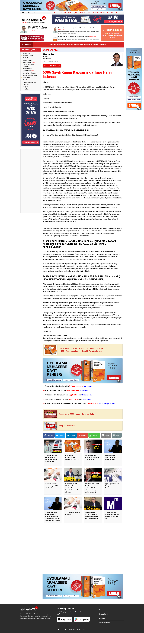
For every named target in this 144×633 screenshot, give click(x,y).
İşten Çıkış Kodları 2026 (29, 73)
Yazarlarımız (26, 89)
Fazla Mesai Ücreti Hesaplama (28, 65)
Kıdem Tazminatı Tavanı (30, 75)
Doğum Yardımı (27, 60)
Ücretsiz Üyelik (103, 614)
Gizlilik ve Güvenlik (104, 622)
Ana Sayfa (57, 13)
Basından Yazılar (28, 55)
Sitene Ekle (106, 13)
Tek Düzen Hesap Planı (29, 82)
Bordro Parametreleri (29, 58)
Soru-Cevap (26, 80)
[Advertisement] (30, 181)
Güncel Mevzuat (27, 68)
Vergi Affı (25, 87)
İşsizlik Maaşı (28, 71)
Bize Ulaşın (119, 13)
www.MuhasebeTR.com (58, 336)
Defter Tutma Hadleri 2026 (91, 13)
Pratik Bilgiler (26, 77)
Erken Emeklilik (29, 62)
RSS (101, 13)
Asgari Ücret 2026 (66, 13)
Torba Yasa (26, 84)
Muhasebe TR (62, 630)
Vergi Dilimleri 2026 (77, 13)
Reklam (113, 13)
